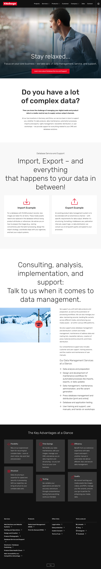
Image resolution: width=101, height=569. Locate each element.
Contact (90, 4)
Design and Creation (11, 533)
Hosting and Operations (12, 530)
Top (50, 565)
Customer (65, 4)
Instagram (80, 531)
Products (55, 4)
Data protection (57, 527)
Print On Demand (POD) (36, 530)
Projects (37, 4)
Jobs (83, 4)
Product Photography (11, 536)
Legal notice (56, 524)
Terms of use (56, 534)
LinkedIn (79, 524)
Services (45, 4)
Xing (78, 527)
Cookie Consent (57, 531)
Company (74, 4)
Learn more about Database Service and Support (50, 71)
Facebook (80, 534)
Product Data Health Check (13, 550)
